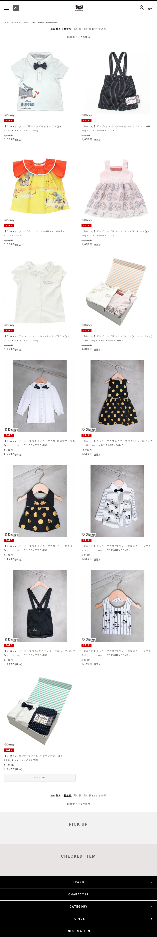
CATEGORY (78, 906)
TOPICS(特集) (23, 22)
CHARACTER (78, 894)
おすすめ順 (99, 29)
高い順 (77, 29)
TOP (6, 22)
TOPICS (13, 22)
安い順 (87, 29)
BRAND (78, 882)
